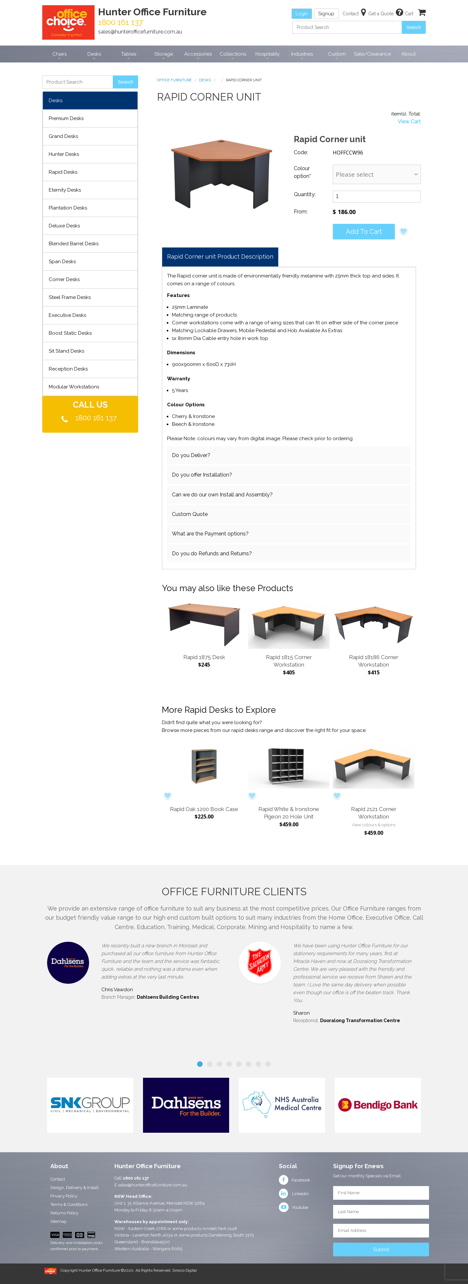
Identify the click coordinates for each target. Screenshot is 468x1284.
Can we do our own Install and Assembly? (222, 495)
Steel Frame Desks (70, 297)
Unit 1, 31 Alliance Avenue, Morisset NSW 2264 (159, 1203)
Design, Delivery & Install (74, 1187)
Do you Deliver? (191, 455)
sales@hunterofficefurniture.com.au (140, 32)
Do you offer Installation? (202, 475)
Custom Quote (190, 514)
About (408, 54)
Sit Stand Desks (66, 351)
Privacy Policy (63, 1196)
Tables (128, 54)
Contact (57, 1179)
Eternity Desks (65, 190)
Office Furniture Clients (234, 891)
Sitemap (58, 1221)
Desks (94, 54)
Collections (233, 54)
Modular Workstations (74, 387)
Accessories (198, 54)
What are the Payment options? (210, 534)
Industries (302, 54)
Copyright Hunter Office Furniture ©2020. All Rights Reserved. (116, 1270)
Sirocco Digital (184, 1270)
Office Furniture (174, 80)
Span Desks (62, 261)
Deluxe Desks (64, 226)
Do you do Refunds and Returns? (212, 553)
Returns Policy (64, 1212)
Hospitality (267, 54)
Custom (337, 54)
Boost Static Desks (70, 333)
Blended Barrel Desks (73, 244)
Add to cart (364, 232)
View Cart (409, 121)
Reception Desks (68, 369)
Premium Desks (66, 118)
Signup (326, 14)
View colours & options (374, 824)
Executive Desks (67, 315)
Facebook (294, 1180)
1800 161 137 (96, 417)
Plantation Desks (68, 208)
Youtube (293, 1207)
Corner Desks (64, 279)
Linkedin (294, 1193)
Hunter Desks (64, 154)
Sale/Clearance (372, 54)
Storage (163, 54)
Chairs (59, 54)
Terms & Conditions (68, 1204)
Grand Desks (63, 136)
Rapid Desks (63, 172)
